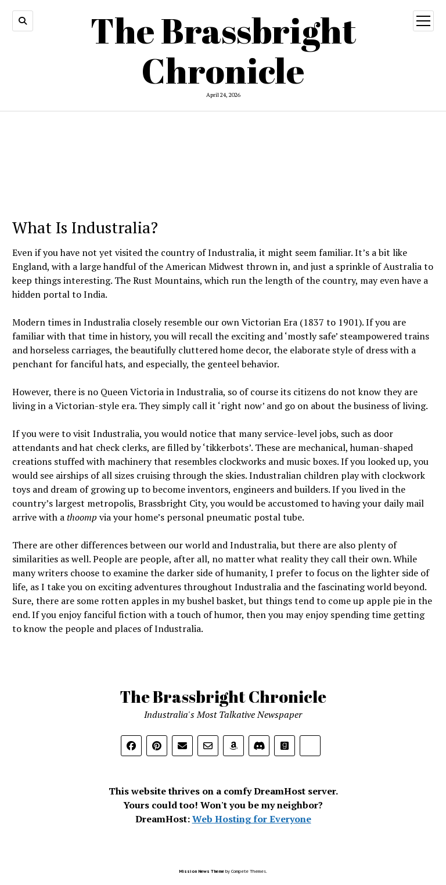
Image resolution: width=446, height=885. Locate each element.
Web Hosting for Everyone (251, 818)
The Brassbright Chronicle (223, 50)
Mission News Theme (201, 871)
